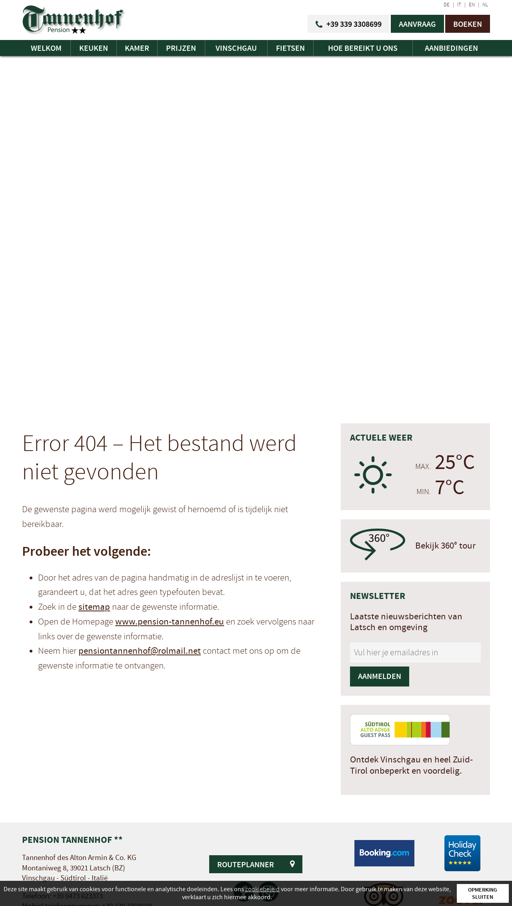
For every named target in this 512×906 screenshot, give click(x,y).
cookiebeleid (262, 889)
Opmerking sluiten (482, 893)
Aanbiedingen (451, 48)
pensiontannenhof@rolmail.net (139, 651)
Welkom (46, 48)
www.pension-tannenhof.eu (169, 622)
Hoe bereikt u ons (363, 48)
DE (447, 5)
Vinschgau (236, 48)
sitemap (94, 607)
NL (485, 5)
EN (472, 5)
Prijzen (181, 48)
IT (459, 5)
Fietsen (290, 48)
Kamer (137, 48)
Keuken (93, 48)
